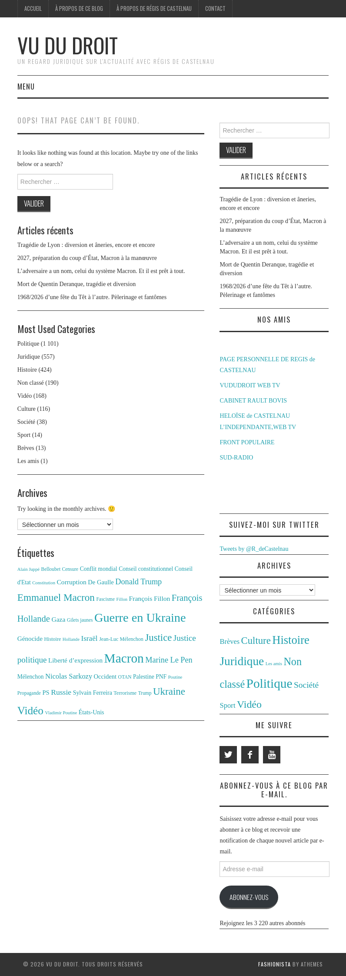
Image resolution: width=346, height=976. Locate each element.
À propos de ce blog (79, 8)
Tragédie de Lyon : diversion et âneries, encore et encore (86, 245)
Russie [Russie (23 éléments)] (61, 692)
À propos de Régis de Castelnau (154, 8)
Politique (28, 343)
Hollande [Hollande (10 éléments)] (71, 639)
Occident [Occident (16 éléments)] (105, 676)
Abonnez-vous (249, 897)
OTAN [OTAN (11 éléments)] (125, 677)
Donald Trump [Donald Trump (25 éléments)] (138, 581)
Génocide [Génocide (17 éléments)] (30, 638)
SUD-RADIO (236, 457)
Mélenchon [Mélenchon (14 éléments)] (30, 676)
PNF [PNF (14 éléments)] (161, 676)
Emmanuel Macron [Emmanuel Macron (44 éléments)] (56, 597)
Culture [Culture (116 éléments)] (256, 640)
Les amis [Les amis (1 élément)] (274, 663)
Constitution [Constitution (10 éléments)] (43, 582)
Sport (23, 435)
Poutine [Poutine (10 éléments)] (175, 677)
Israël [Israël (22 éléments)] (89, 638)
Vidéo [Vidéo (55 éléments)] (30, 710)
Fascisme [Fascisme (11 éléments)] (105, 599)
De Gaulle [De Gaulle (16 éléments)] (100, 582)
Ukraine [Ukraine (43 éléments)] (169, 691)
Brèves (25, 448)
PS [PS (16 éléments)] (45, 692)
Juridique (28, 356)
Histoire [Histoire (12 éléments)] (52, 639)
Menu (26, 86)
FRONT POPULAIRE (247, 442)
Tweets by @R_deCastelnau (254, 549)
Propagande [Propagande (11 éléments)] (29, 693)
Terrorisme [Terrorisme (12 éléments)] (124, 693)
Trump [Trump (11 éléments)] (145, 693)
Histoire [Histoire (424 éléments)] (290, 639)
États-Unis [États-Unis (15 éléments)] (91, 712)
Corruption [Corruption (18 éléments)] (71, 582)
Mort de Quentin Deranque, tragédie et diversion (76, 284)
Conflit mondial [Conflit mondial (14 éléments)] (98, 569)
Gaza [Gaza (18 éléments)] (58, 619)
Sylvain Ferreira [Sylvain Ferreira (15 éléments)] (92, 693)
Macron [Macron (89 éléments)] (124, 658)
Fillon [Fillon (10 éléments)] (121, 599)
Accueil (33, 8)
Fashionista (274, 964)
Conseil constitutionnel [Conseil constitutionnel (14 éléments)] (146, 569)
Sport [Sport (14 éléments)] (227, 705)
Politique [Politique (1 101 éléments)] (269, 683)
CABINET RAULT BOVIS (253, 400)
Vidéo (24, 396)
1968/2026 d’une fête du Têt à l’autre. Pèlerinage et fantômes (91, 297)
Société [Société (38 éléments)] (306, 685)
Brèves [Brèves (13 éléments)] (230, 641)
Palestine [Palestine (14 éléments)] (143, 676)
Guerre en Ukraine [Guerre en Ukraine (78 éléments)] (140, 617)
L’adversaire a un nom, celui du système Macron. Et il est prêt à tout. (101, 271)
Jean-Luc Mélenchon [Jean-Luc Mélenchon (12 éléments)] (121, 639)
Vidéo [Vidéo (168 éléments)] (249, 704)
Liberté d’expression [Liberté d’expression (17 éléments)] (75, 660)
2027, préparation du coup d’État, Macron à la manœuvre (87, 258)
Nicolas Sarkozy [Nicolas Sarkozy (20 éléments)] (68, 676)
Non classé (30, 383)
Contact (215, 8)
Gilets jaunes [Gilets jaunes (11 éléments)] (80, 620)
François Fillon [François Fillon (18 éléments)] (149, 598)
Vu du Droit (67, 45)
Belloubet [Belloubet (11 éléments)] (51, 569)
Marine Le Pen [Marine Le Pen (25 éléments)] (168, 660)
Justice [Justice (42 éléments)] (158, 637)
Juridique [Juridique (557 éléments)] (242, 661)
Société (26, 422)
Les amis (28, 461)
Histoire (27, 369)
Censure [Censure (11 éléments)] (70, 569)
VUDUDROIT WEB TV (250, 385)
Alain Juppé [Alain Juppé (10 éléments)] (28, 569)
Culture (26, 409)
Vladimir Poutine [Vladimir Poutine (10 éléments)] (61, 712)
